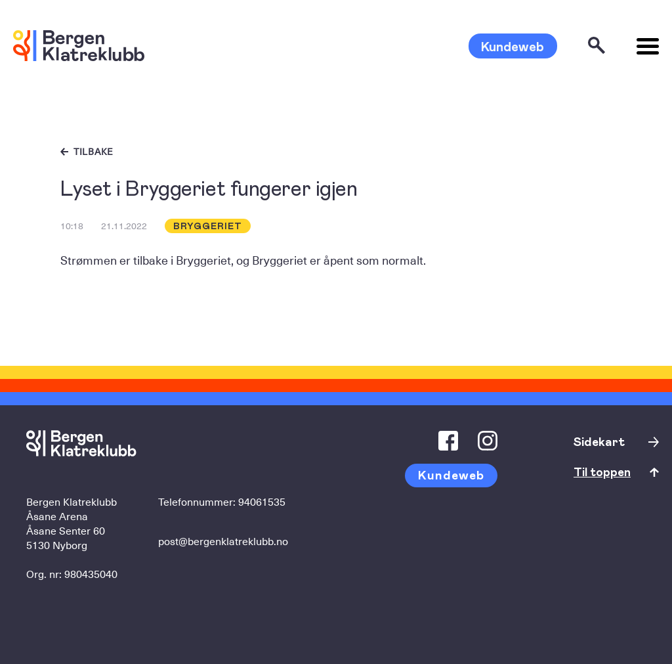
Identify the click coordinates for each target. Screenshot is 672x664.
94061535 (261, 501)
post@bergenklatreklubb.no (223, 540)
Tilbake (94, 152)
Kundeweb (512, 46)
